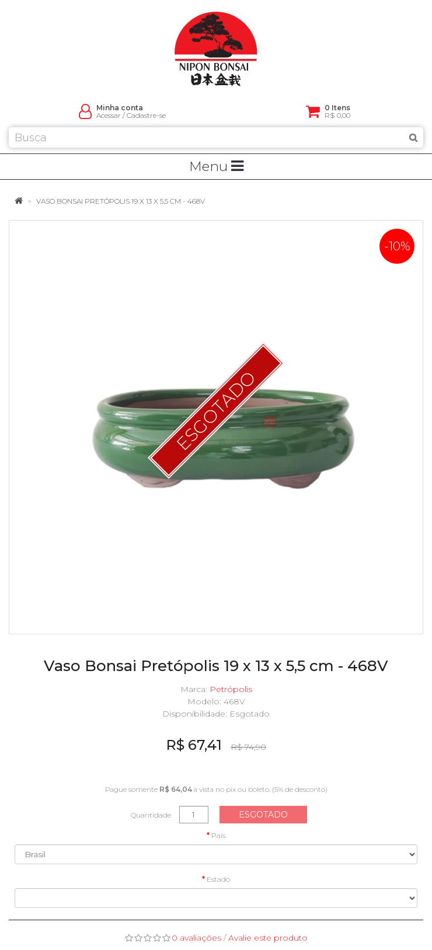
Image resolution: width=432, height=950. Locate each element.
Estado (218, 879)
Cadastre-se (146, 115)
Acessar (108, 115)
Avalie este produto (268, 937)
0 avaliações (196, 937)
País (218, 835)
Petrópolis (231, 689)
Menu (216, 166)
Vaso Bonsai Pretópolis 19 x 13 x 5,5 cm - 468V (120, 201)
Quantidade (151, 815)
